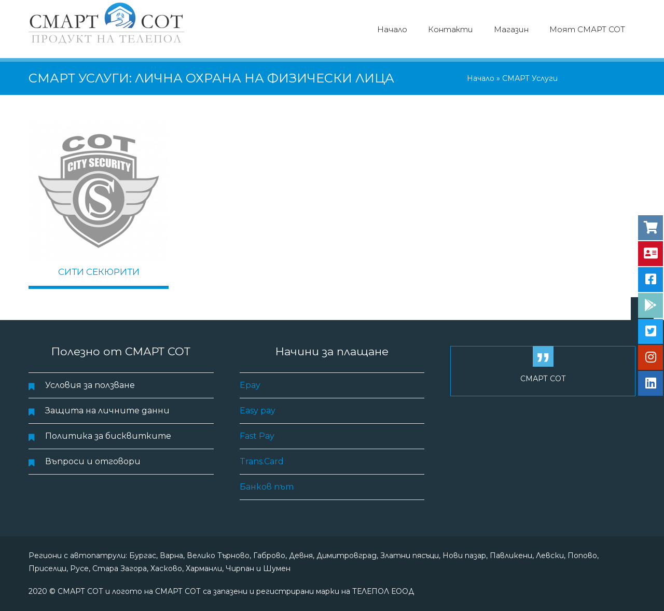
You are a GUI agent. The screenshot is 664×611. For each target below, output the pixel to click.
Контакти (450, 29)
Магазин (511, 29)
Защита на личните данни (107, 410)
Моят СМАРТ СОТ (587, 29)
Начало (392, 29)
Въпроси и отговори (93, 461)
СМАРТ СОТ (543, 378)
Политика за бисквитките (108, 436)
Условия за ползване (90, 385)
